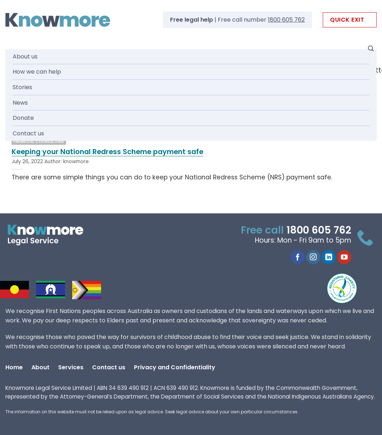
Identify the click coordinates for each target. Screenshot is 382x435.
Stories (22, 87)
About (40, 367)
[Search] (371, 49)
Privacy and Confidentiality (174, 367)
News (20, 103)
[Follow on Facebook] (298, 257)
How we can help (37, 72)
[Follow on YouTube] (344, 257)
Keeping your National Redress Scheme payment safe (107, 152)
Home (14, 367)
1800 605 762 (286, 20)
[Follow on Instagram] (313, 257)
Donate (23, 118)
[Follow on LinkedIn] (329, 257)
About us (25, 56)
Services (70, 367)
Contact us (28, 133)
